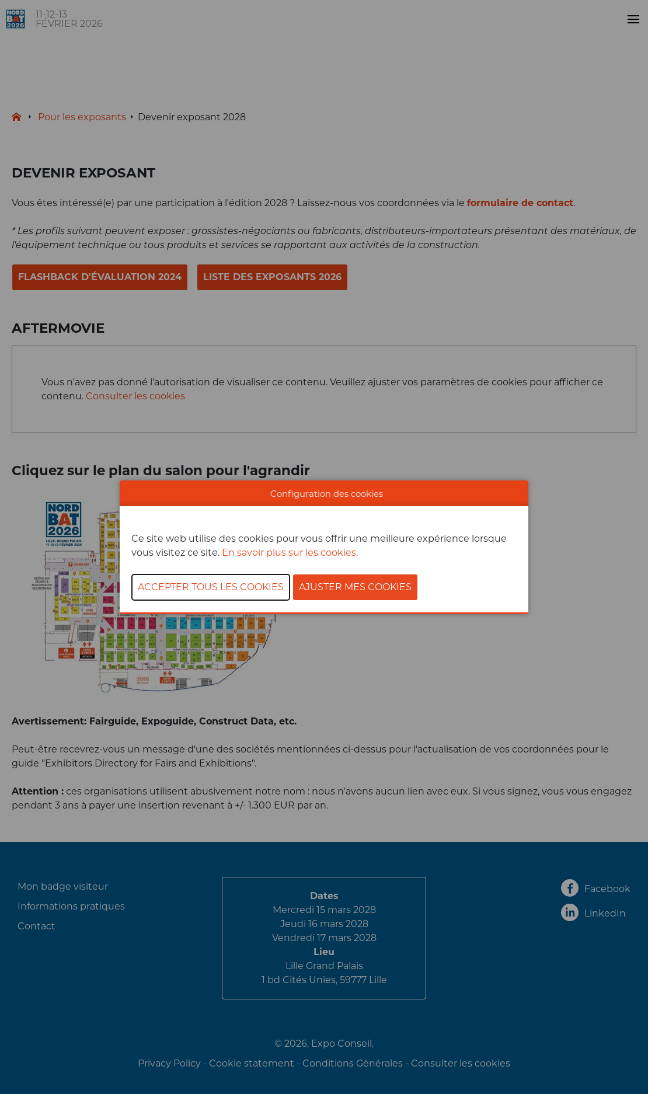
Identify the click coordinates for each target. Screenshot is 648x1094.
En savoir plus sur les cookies (289, 552)
